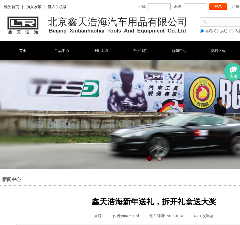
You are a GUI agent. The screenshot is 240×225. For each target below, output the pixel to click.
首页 (23, 50)
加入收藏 (33, 7)
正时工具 (100, 50)
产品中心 (61, 50)
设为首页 (11, 7)
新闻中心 (179, 50)
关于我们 (140, 50)
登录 (218, 6)
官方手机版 (57, 7)
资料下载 (218, 50)
